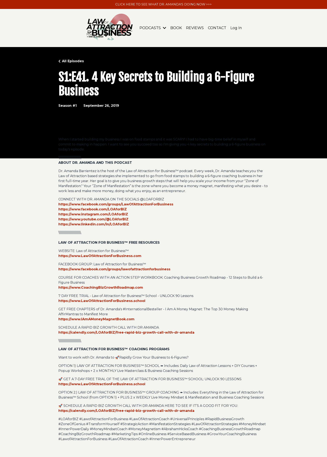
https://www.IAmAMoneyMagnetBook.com (96, 320)
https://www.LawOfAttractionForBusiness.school (101, 301)
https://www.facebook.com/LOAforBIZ (92, 210)
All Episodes (73, 61)
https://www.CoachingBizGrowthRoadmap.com (100, 288)
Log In (236, 28)
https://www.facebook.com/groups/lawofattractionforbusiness (114, 270)
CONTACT (217, 28)
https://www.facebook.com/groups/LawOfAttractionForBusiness (115, 205)
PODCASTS (152, 28)
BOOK (176, 28)
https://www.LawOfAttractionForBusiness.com (99, 256)
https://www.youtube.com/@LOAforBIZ (93, 220)
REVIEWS (195, 28)
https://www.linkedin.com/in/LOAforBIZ (93, 225)
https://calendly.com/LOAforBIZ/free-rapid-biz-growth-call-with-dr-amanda (126, 333)
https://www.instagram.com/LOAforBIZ (93, 215)
